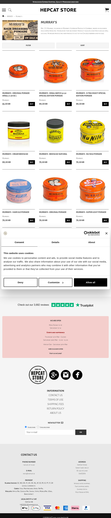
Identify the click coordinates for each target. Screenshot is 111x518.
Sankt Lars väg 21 (82, 468)
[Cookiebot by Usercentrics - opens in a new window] (86, 233)
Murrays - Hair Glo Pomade (15, 212)
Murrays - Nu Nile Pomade (89, 154)
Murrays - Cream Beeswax (15, 154)
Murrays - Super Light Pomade (91, 212)
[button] (4, 10)
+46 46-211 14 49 (29, 465)
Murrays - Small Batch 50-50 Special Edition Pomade (52, 94)
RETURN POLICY (55, 408)
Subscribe (31, 427)
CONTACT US (56, 395)
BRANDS (10, 16)
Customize (55, 282)
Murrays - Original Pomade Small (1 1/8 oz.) (16, 94)
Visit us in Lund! (55, 353)
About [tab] (91, 242)
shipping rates (83, 486)
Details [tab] (55, 242)
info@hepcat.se (29, 473)
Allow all (90, 282)
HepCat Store (82, 465)
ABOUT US (55, 413)
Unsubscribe (45, 427)
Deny (20, 282)
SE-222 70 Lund (82, 471)
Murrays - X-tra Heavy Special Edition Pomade (91, 94)
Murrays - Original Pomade (52, 212)
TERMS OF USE (55, 399)
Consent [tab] (19, 242)
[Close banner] (106, 233)
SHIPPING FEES (55, 404)
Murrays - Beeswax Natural (53, 154)
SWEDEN (82, 473)
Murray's (19, 16)
